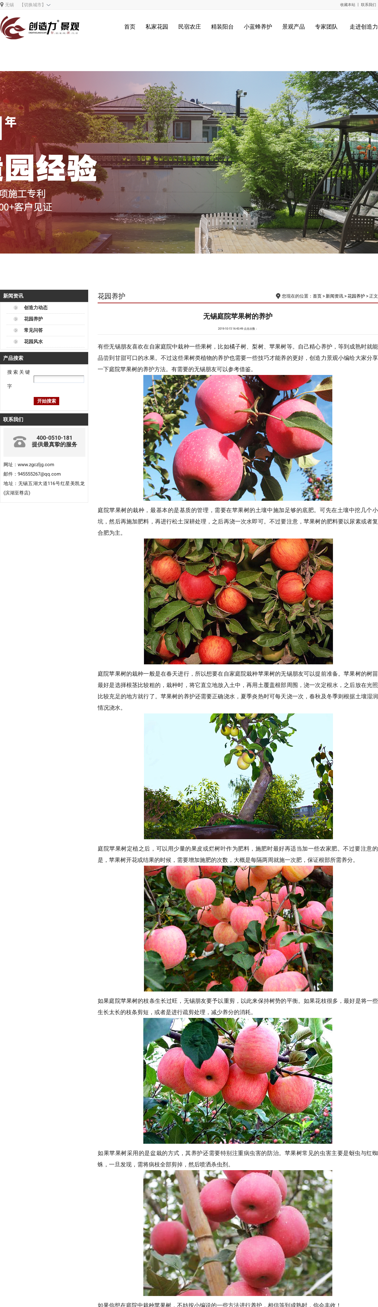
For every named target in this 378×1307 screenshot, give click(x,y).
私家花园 (157, 26)
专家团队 (326, 26)
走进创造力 (364, 26)
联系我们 (368, 5)
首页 (129, 26)
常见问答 (33, 330)
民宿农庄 (189, 26)
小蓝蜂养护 (258, 26)
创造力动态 (36, 307)
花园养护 (33, 319)
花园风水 (33, 341)
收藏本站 (347, 5)
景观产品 (293, 26)
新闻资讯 (334, 296)
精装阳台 (222, 26)
